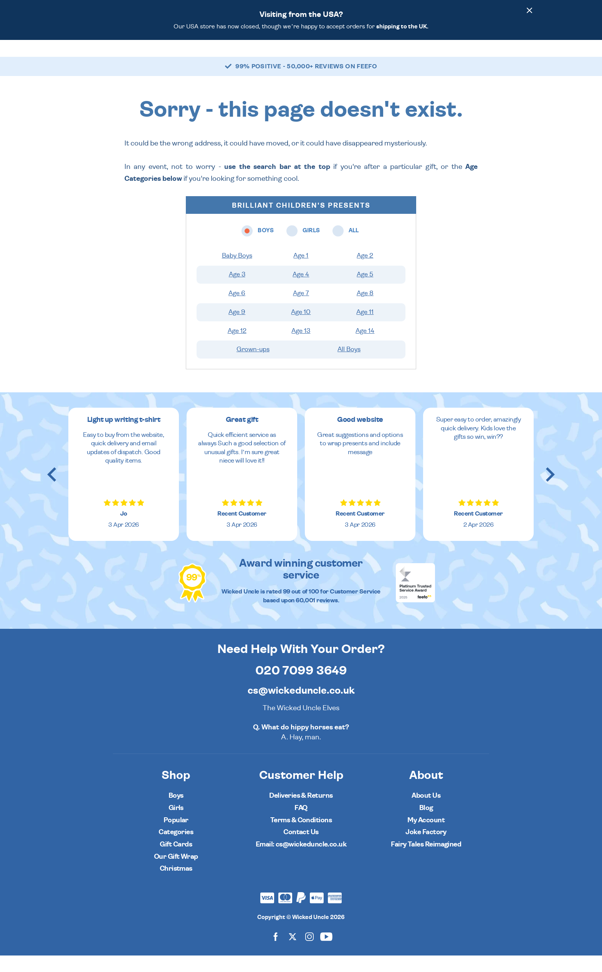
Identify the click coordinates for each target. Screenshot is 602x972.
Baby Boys (237, 272)
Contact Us (301, 848)
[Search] (483, 56)
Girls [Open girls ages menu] (261, 56)
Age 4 (301, 291)
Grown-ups (253, 366)
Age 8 (365, 310)
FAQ (300, 824)
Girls (176, 824)
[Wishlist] (461, 56)
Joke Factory (426, 848)
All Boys (349, 366)
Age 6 (236, 310)
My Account (426, 836)
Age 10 (301, 329)
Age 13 (300, 347)
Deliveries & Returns (300, 812)
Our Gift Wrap (176, 873)
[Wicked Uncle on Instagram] (309, 953)
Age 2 (365, 272)
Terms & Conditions (301, 836)
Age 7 (301, 310)
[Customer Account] (504, 56)
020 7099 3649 (301, 687)
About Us (426, 812)
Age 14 (365, 347)
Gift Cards (176, 861)
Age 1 (300, 272)
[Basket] (526, 56)
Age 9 (236, 329)
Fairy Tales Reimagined (426, 861)
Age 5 (365, 291)
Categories (327, 56)
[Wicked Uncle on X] (292, 953)
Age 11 (365, 329)
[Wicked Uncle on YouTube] (326, 953)
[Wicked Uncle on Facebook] (275, 953)
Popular (370, 56)
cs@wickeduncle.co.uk (301, 707)
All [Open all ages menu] (290, 56)
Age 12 (237, 347)
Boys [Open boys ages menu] (229, 56)
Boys (176, 812)
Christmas (176, 885)
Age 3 (237, 291)
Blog (426, 824)
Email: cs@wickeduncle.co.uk (301, 861)
